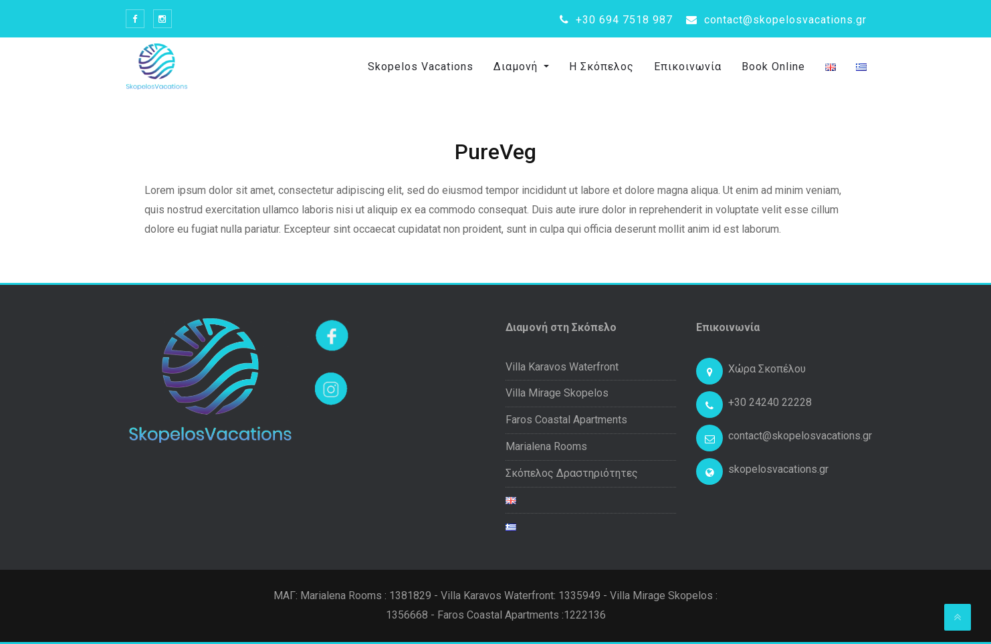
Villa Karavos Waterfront (562, 366)
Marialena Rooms (546, 446)
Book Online (773, 66)
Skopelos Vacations (420, 66)
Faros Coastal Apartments (566, 419)
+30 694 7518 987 (616, 19)
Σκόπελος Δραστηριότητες (572, 473)
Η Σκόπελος (601, 66)
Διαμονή (517, 66)
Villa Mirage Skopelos (557, 393)
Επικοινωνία (688, 66)
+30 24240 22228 (770, 402)
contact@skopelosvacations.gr (776, 19)
